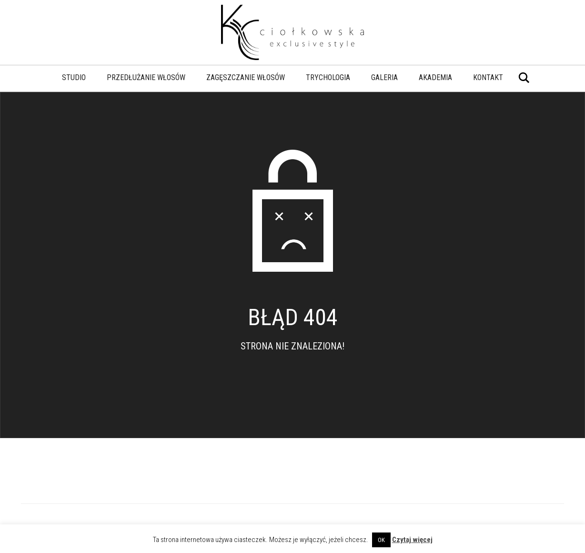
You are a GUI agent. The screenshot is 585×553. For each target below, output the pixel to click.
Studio (74, 77)
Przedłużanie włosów (146, 77)
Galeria (384, 77)
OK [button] (381, 539)
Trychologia (328, 77)
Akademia (435, 77)
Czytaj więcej (412, 539)
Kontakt (488, 77)
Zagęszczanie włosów (245, 77)
